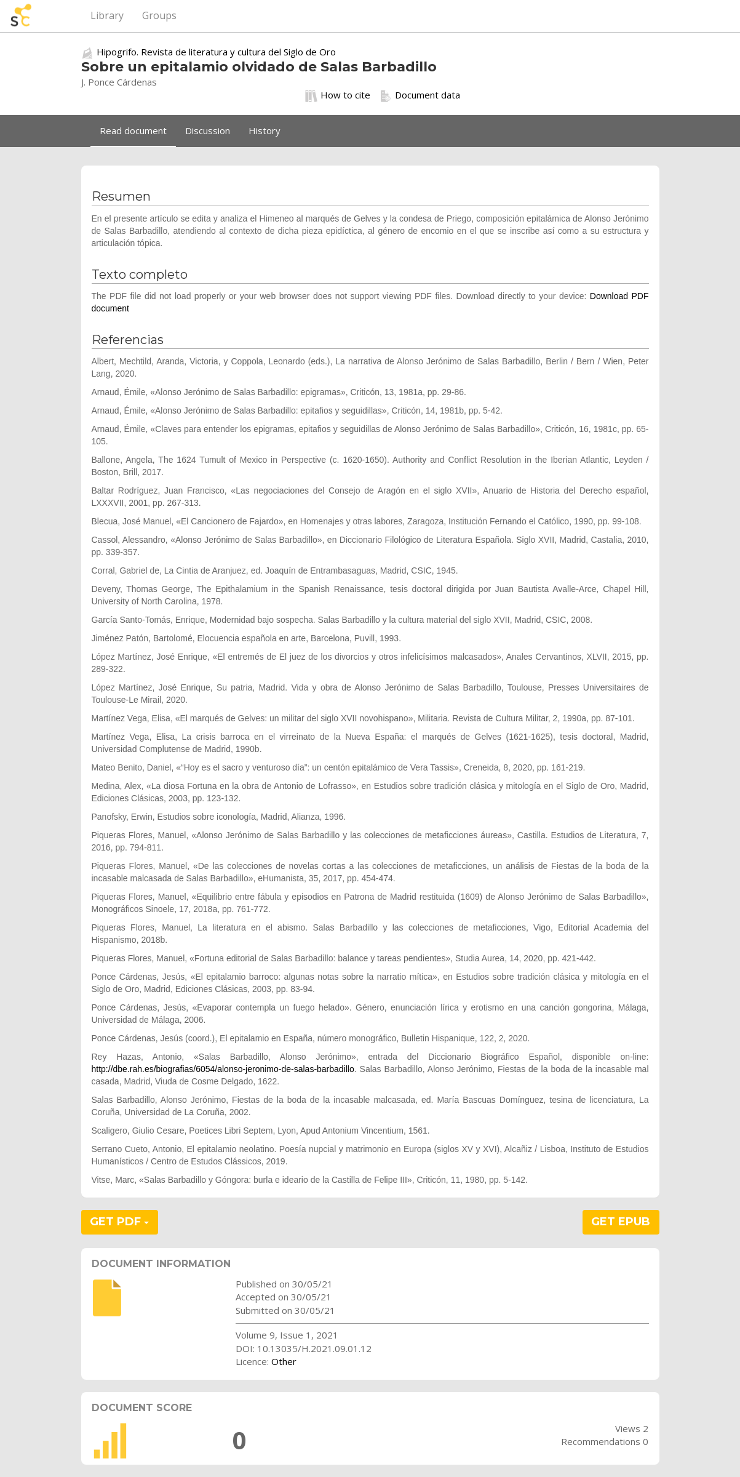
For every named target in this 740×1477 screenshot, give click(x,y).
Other (283, 1361)
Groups (159, 15)
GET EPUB (620, 1221)
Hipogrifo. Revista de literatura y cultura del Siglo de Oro (216, 52)
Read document (133, 130)
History (264, 130)
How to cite (337, 95)
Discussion (207, 130)
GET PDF (119, 1221)
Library (107, 15)
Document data (420, 95)
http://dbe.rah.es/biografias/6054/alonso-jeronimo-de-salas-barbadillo (223, 1069)
